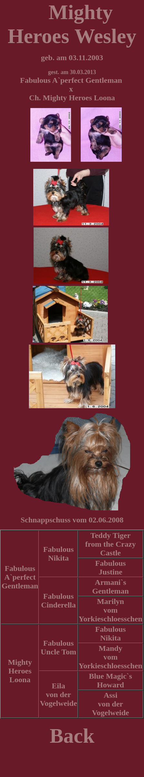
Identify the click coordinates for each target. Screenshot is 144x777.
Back (72, 735)
